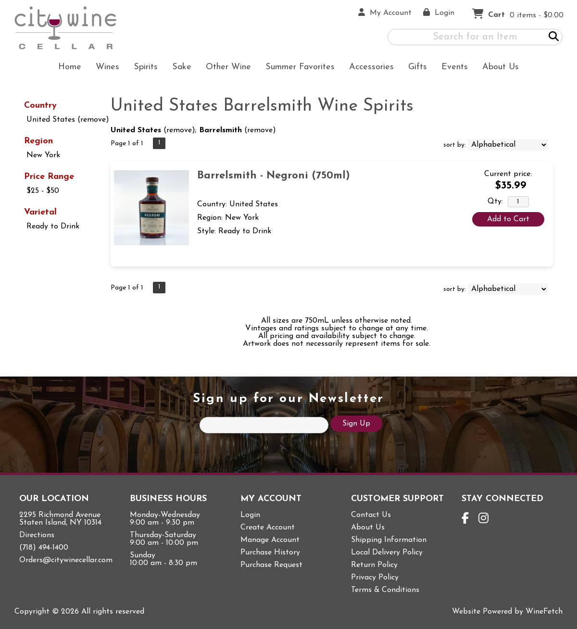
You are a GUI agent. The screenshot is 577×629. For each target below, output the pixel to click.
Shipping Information (388, 540)
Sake (181, 67)
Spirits (142, 68)
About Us (497, 68)
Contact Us (371, 515)
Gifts (414, 68)
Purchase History (270, 552)
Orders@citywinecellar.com (66, 560)
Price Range (49, 176)
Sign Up (356, 424)
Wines (104, 68)
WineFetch (544, 612)
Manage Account (270, 540)
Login (250, 515)
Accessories (368, 68)
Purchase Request (271, 565)
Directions (36, 535)
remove (179, 130)
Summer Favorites (297, 68)
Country (40, 105)
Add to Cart (508, 219)
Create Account (267, 527)
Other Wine (225, 68)
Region (38, 141)
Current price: (508, 174)
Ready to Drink (52, 226)
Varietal (40, 212)
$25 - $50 (42, 191)
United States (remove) (67, 120)
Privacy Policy (375, 577)
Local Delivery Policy (387, 552)
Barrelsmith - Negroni (273, 175)
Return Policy (374, 565)
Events (454, 67)
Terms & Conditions (385, 590)
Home (69, 67)
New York (43, 155)
